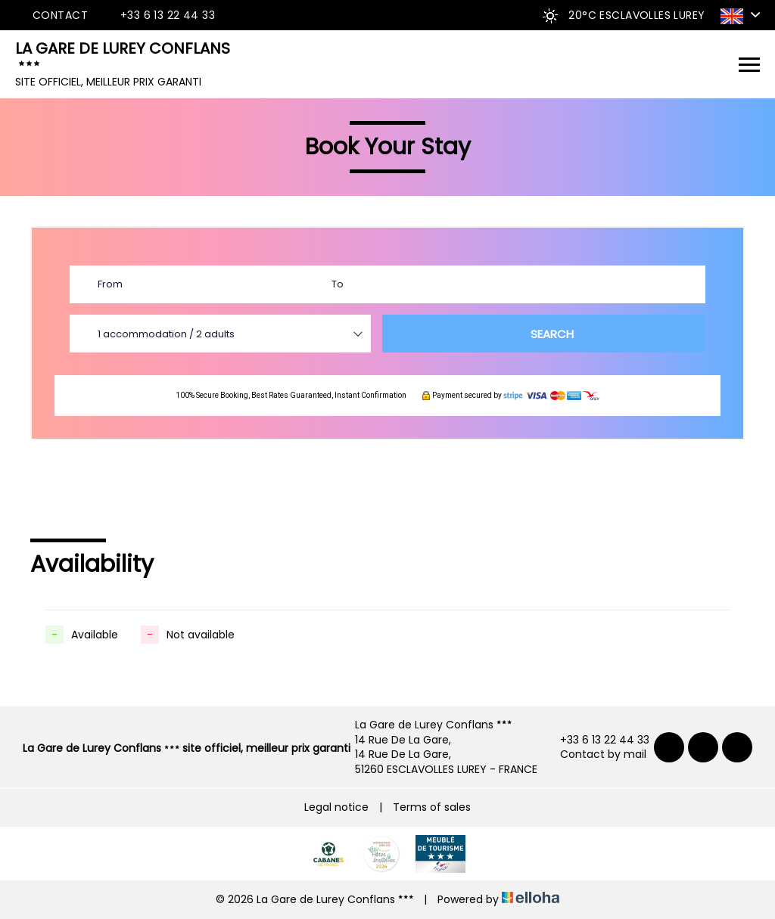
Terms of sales (432, 807)
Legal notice (336, 807)
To (337, 284)
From (110, 284)
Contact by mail (594, 754)
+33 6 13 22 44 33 (596, 740)
